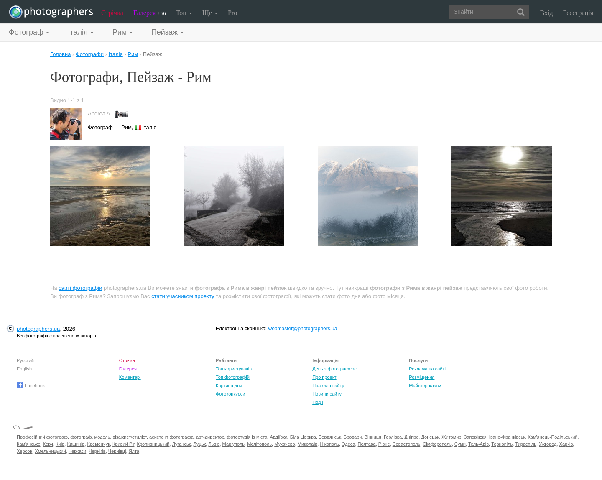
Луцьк (200, 444)
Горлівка (393, 436)
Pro (232, 12)
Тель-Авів (478, 444)
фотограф (81, 436)
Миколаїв (308, 444)
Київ (60, 444)
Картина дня (229, 385)
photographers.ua (38, 329)
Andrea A (99, 113)
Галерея (149, 12)
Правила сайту (328, 385)
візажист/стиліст (129, 436)
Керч (48, 444)
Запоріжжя (475, 436)
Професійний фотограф (42, 436)
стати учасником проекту (182, 296)
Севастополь (406, 444)
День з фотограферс (334, 368)
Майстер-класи (425, 385)
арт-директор (210, 436)
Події (317, 402)
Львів (213, 444)
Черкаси (77, 451)
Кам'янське (29, 444)
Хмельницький (50, 451)
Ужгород (547, 444)
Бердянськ (330, 436)
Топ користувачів (234, 368)
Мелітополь (259, 444)
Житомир (451, 436)
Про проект (324, 377)
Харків (566, 444)
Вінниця (373, 436)
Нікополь (329, 444)
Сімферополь (437, 444)
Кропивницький (153, 444)
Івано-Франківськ (507, 436)
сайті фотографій (80, 288)
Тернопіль (502, 444)
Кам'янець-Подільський (552, 436)
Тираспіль (525, 444)
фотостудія (239, 436)
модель (102, 436)
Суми (460, 444)
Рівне (384, 444)
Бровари (353, 436)
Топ (184, 12)
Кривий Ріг (123, 444)
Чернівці (117, 451)
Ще (210, 12)
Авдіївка (279, 436)
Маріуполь (233, 444)
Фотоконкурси (230, 393)
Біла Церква (303, 436)
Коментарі (130, 377)
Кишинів (75, 444)
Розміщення (421, 377)
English (24, 368)
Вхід (546, 12)
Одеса (348, 444)
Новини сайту (327, 393)
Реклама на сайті (427, 368)
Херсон (24, 451)
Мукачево (284, 444)
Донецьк (430, 436)
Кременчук (98, 444)
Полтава (367, 444)
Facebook (31, 385)
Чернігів (97, 451)
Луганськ (181, 444)
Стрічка (112, 12)
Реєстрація (578, 12)
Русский (25, 360)
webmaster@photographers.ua (302, 329)
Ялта (134, 451)
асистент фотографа (171, 436)
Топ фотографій (233, 377)
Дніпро (411, 436)
